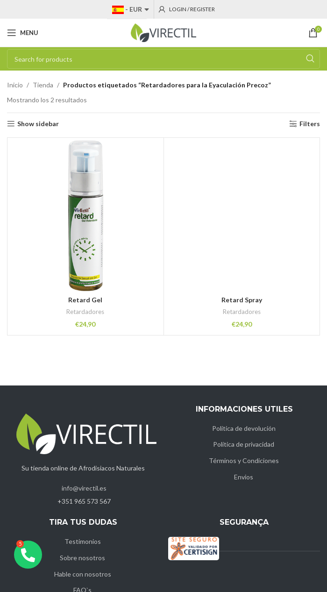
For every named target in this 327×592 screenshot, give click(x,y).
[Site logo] (163, 32)
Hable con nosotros (82, 574)
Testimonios (82, 541)
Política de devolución (244, 428)
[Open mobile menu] (22, 32)
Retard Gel (85, 300)
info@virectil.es (84, 488)
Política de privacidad (243, 444)
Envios (243, 477)
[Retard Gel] (85, 216)
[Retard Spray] (242, 216)
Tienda (43, 85)
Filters (309, 124)
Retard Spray (241, 300)
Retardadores (85, 311)
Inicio (15, 85)
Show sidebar (38, 124)
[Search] (163, 59)
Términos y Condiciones (244, 460)
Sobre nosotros (82, 558)
